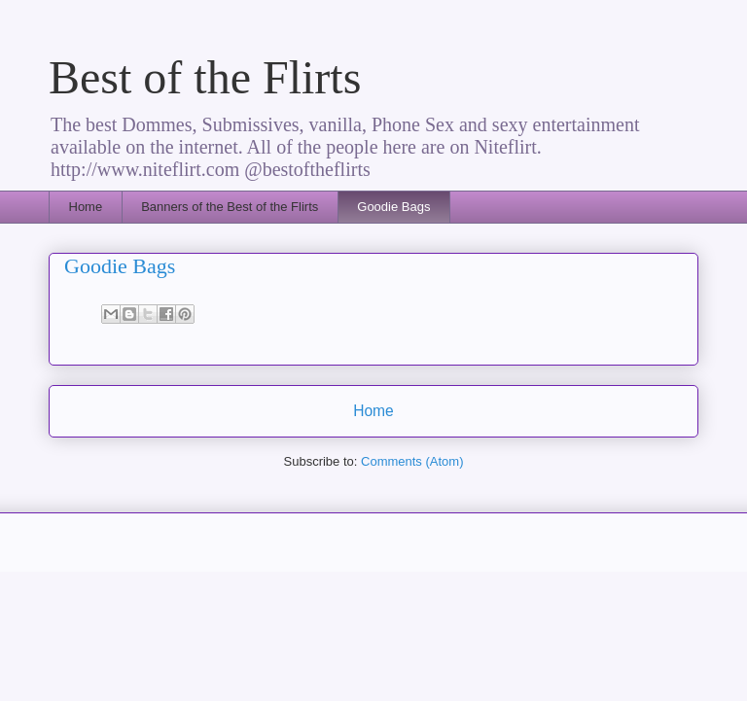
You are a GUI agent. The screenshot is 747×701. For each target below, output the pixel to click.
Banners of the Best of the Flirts (229, 206)
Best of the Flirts (205, 77)
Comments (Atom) (412, 461)
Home (86, 206)
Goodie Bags (393, 206)
